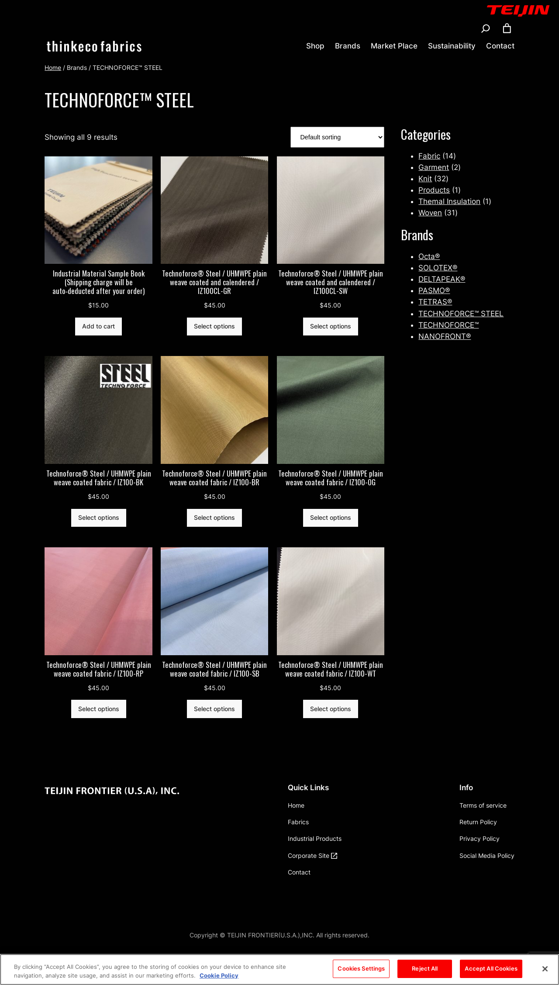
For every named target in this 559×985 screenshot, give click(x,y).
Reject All (425, 970)
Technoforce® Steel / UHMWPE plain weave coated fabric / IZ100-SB (214, 669)
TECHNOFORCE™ (448, 325)
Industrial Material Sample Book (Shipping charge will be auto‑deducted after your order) (98, 282)
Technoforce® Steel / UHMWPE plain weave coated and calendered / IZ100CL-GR (214, 282)
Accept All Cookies (491, 970)
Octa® (429, 256)
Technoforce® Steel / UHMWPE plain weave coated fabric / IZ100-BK (98, 478)
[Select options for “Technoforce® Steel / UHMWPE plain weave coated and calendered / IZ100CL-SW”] (330, 327)
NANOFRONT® (444, 336)
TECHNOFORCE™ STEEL (461, 313)
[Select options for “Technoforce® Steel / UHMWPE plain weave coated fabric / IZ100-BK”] (98, 518)
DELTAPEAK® (441, 279)
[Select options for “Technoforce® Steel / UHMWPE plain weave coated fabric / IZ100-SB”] (214, 709)
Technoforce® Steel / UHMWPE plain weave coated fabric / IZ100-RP (98, 669)
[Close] (545, 970)
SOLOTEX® (437, 267)
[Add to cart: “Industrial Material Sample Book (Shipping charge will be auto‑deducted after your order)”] (98, 327)
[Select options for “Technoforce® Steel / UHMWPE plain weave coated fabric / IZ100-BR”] (214, 518)
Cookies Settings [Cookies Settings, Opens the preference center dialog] (361, 970)
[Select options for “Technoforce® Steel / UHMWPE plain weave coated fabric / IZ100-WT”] (330, 709)
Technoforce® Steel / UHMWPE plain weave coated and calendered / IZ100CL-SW (330, 282)
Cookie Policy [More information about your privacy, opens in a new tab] (219, 977)
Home (53, 67)
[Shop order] (337, 137)
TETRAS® (435, 301)
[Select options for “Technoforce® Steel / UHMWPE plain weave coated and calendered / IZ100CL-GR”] (214, 327)
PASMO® (434, 290)
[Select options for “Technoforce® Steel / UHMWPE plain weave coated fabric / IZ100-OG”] (330, 518)
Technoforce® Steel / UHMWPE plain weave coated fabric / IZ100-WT (330, 669)
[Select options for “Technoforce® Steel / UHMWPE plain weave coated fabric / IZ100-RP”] (98, 709)
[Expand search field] (486, 28)
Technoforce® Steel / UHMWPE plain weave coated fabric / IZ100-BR (214, 478)
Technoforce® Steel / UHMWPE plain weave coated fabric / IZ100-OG (330, 478)
